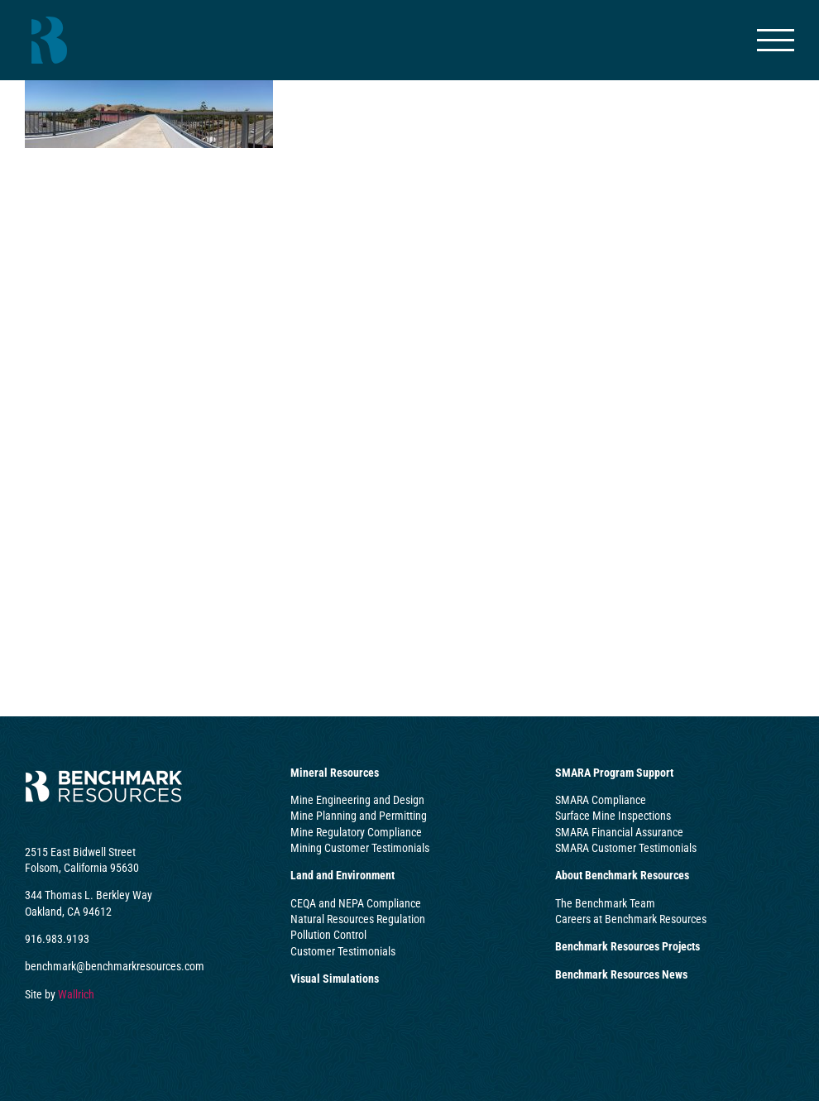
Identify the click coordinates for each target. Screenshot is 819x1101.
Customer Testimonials (342, 951)
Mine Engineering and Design (357, 800)
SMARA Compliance (600, 800)
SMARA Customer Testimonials (626, 847)
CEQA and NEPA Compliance (355, 903)
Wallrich (76, 994)
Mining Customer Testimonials (359, 847)
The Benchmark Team (605, 903)
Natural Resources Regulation (357, 919)
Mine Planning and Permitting (358, 815)
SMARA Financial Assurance (619, 832)
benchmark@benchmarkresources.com (114, 966)
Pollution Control (328, 934)
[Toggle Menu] (776, 40)
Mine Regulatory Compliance (356, 832)
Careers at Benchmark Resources (630, 919)
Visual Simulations (334, 978)
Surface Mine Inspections (613, 815)
